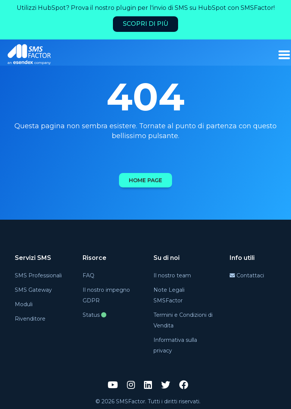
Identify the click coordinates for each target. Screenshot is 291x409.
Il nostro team (172, 275)
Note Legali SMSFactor (169, 295)
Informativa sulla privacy (175, 345)
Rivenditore (30, 318)
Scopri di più (145, 23)
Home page (145, 180)
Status (94, 314)
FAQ (88, 275)
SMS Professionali (38, 275)
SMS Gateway (33, 289)
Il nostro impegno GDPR (106, 295)
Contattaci (247, 275)
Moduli (24, 304)
